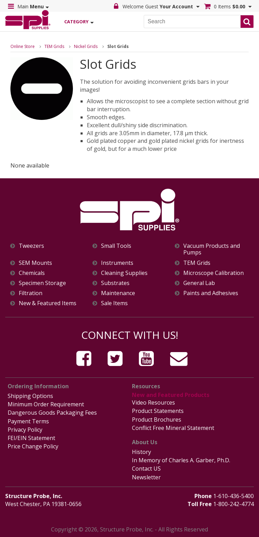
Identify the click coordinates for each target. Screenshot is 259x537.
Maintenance (118, 293)
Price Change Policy (33, 446)
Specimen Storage (42, 283)
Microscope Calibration (213, 273)
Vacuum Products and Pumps (211, 249)
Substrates (115, 283)
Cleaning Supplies (124, 273)
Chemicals (32, 273)
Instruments (117, 263)
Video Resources (153, 402)
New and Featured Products (170, 395)
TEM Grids (54, 46)
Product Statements (158, 411)
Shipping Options (30, 396)
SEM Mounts (35, 263)
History (141, 452)
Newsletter (146, 477)
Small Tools (116, 246)
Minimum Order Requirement (46, 404)
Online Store (22, 46)
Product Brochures (156, 419)
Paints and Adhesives (210, 293)
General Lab (199, 283)
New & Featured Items (47, 303)
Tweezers (31, 246)
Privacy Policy (25, 429)
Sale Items (114, 303)
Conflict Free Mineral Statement (173, 428)
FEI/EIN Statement (31, 438)
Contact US (146, 468)
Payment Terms (28, 421)
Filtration (30, 293)
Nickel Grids (86, 46)
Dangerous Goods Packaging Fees (52, 412)
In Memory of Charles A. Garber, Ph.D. (181, 460)
